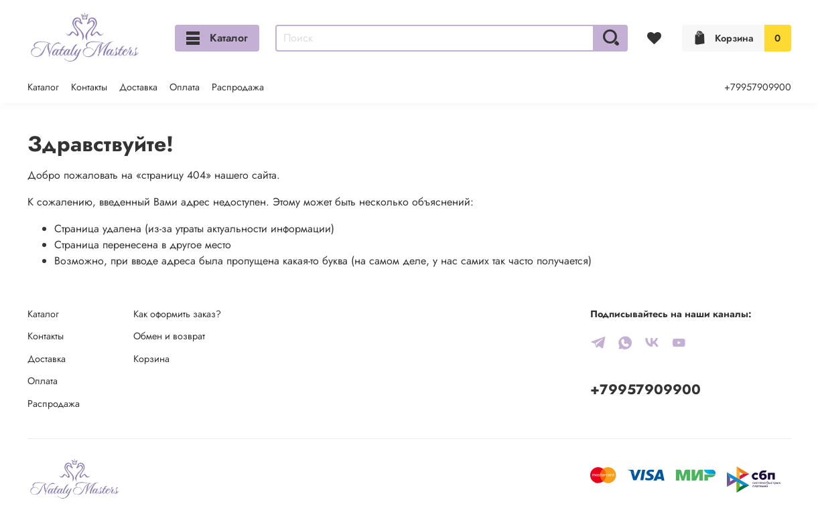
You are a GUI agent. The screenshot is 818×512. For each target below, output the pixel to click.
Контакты (89, 87)
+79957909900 (757, 87)
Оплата (184, 87)
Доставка (138, 87)
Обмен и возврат (169, 336)
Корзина (151, 358)
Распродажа (238, 87)
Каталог (217, 38)
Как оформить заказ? (177, 314)
